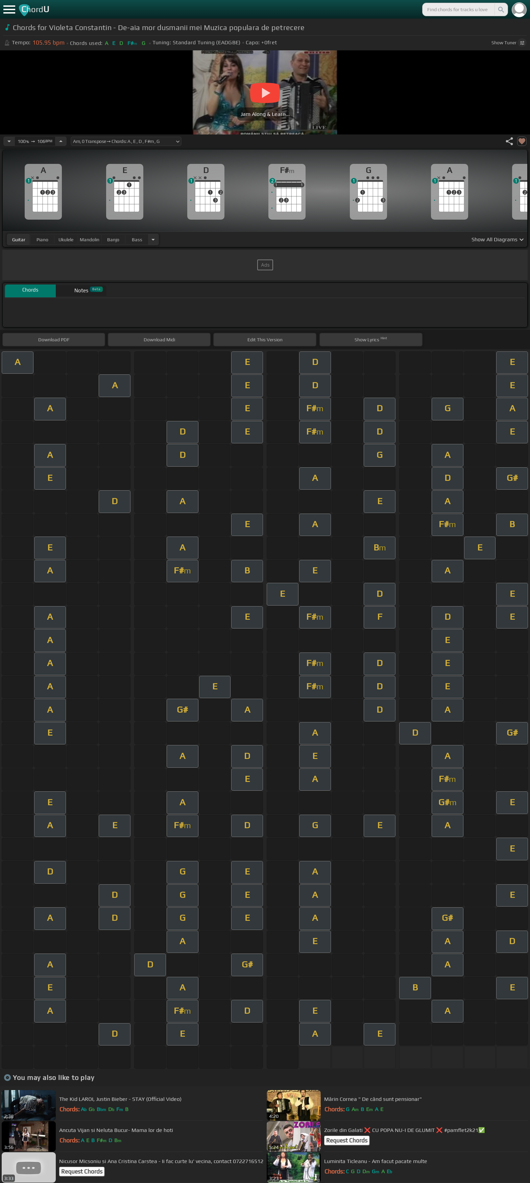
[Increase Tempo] (61, 141)
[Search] (501, 9)
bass (137, 239)
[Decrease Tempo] (9, 141)
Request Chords (346, 1140)
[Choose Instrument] (153, 239)
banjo (113, 239)
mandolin (89, 239)
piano (42, 239)
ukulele (65, 239)
